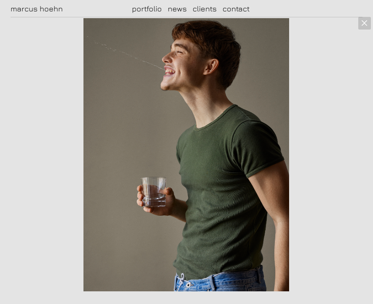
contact (236, 8)
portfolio (147, 8)
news (177, 8)
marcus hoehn (37, 8)
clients (205, 8)
